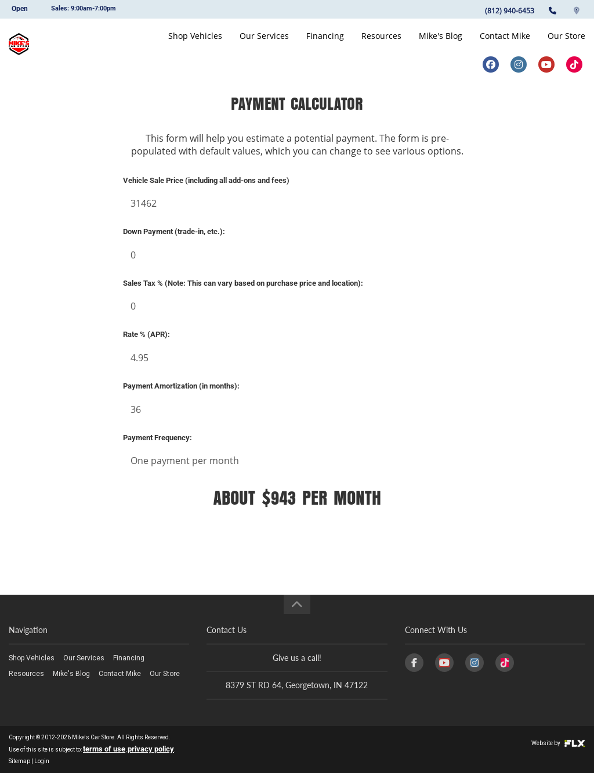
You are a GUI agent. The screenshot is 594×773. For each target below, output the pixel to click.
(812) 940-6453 (509, 11)
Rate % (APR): (146, 334)
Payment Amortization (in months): (181, 386)
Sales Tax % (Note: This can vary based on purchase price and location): (243, 283)
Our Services (264, 44)
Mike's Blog (440, 44)
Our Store (566, 44)
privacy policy (151, 749)
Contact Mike (505, 44)
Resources (381, 44)
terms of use (104, 749)
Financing (325, 44)
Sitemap (19, 761)
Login (41, 761)
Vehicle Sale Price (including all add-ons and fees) (206, 180)
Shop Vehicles (195, 44)
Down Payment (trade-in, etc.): (174, 231)
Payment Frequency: (157, 437)
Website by (558, 743)
